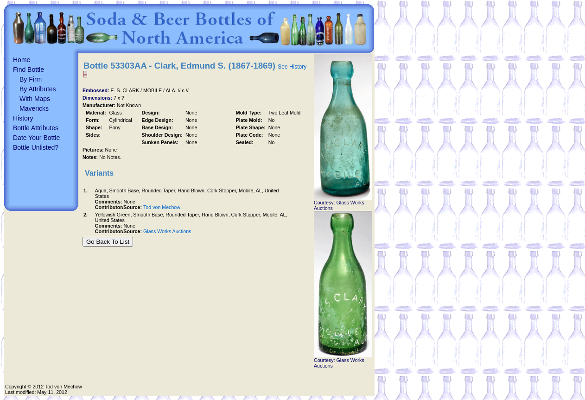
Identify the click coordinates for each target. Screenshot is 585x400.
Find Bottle (28, 69)
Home (21, 59)
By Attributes (37, 89)
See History (292, 66)
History (23, 118)
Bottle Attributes (35, 128)
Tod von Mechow (161, 207)
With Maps (34, 98)
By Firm (30, 79)
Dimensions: (98, 98)
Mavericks (34, 108)
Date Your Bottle (36, 137)
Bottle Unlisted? (35, 147)
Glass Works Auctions (167, 231)
